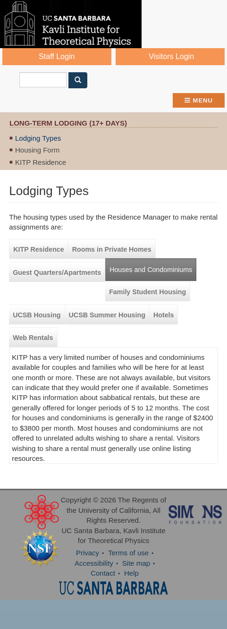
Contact (103, 573)
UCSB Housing (36, 315)
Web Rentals (33, 337)
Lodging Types (38, 138)
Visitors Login (171, 56)
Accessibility (94, 563)
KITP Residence (40, 162)
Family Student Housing (147, 292)
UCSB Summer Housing (107, 315)
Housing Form (37, 150)
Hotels (163, 315)
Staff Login (57, 56)
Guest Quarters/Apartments (57, 272)
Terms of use (128, 553)
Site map (136, 563)
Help (131, 573)
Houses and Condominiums (150, 269)
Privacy (87, 553)
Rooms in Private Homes (111, 249)
